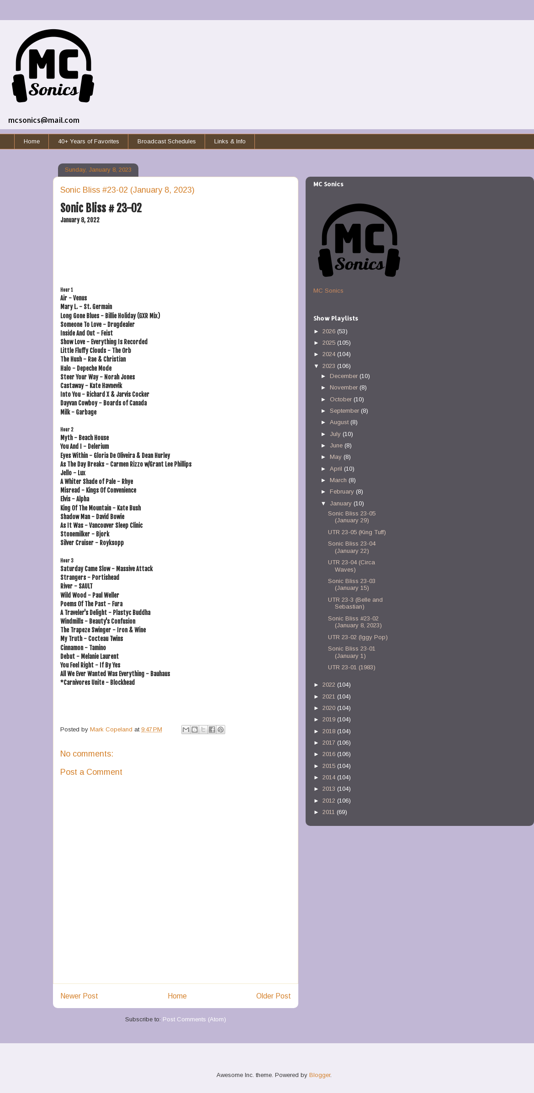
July (336, 434)
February (343, 491)
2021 (330, 696)
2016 (330, 754)
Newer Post (79, 996)
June (337, 445)
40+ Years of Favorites (88, 141)
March (339, 480)
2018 (330, 731)
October (342, 399)
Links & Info (230, 141)
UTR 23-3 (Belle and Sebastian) (355, 603)
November (345, 387)
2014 (330, 777)
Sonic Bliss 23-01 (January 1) (351, 652)
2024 (330, 354)
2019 (330, 719)
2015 (330, 765)
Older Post (273, 996)
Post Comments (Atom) (194, 1019)
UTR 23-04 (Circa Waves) (351, 566)
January (342, 503)
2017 (330, 742)
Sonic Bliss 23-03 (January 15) (351, 585)
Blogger (319, 1075)
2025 (330, 342)
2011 (330, 812)
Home (32, 141)
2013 (330, 788)
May (337, 456)
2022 (330, 684)
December (345, 376)
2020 (330, 707)
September (345, 410)
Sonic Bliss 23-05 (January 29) (351, 517)
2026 (330, 331)
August (340, 422)
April (337, 468)
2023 (330, 366)
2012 (330, 800)
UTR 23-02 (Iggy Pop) (358, 637)
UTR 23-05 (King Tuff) (357, 532)
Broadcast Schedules (166, 141)
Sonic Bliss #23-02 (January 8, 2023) (355, 622)
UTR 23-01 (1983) (351, 667)
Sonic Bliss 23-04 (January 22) (351, 547)
